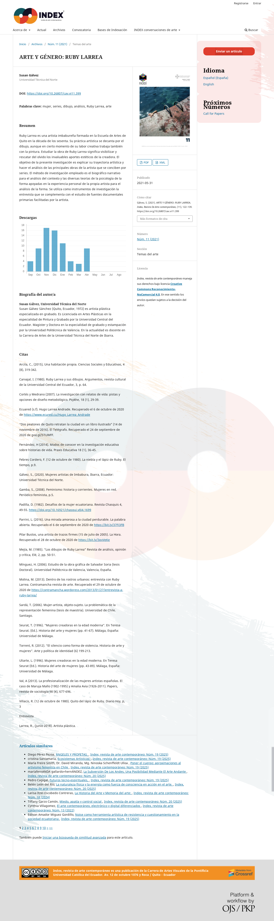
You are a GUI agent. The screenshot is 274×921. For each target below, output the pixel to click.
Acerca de (20, 30)
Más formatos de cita (153, 219)
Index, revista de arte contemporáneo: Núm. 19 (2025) (129, 754)
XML (162, 162)
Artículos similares (36, 746)
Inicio (22, 44)
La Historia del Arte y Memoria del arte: (103, 793)
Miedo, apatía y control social (81, 801)
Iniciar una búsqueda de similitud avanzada (74, 837)
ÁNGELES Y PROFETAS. (72, 754)
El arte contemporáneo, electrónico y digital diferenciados (99, 806)
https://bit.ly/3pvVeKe (94, 540)
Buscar (251, 30)
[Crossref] (241, 873)
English (208, 84)
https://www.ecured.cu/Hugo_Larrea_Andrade (57, 415)
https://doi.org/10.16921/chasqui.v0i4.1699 (60, 510)
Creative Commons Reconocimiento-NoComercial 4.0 (159, 289)
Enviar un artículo (229, 51)
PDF (146, 162)
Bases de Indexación (112, 30)
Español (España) (215, 78)
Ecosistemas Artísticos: (74, 759)
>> (51, 828)
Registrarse (241, 3)
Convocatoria (81, 30)
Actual (41, 30)
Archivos (59, 30)
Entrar (257, 3)
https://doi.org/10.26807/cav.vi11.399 (54, 93)
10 (44, 828)
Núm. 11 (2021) (57, 44)
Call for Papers (213, 113)
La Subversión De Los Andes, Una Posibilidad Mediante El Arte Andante (135, 771)
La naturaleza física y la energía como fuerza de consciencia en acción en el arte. (114, 784)
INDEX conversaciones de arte (156, 30)
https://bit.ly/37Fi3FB (109, 525)
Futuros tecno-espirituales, (69, 780)
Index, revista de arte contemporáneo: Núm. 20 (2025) (67, 776)
